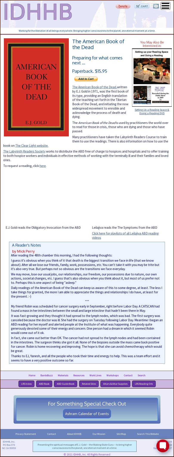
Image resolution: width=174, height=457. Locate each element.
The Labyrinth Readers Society (24, 151)
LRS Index (26, 383)
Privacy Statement (25, 433)
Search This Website (148, 433)
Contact (128, 375)
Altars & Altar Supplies (115, 383)
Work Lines (95, 375)
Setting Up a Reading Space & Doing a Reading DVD (152, 111)
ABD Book (44, 383)
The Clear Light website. (31, 146)
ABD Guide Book (65, 383)
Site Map (121, 433)
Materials (63, 375)
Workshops (112, 375)
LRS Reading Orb (144, 383)
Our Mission (98, 433)
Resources (78, 375)
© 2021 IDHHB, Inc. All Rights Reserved (87, 454)
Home (32, 375)
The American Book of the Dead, (94, 87)
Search (141, 375)
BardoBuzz (46, 375)
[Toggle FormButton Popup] (162, 445)
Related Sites (89, 383)
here (43, 166)
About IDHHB (74, 433)
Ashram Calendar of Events (87, 413)
